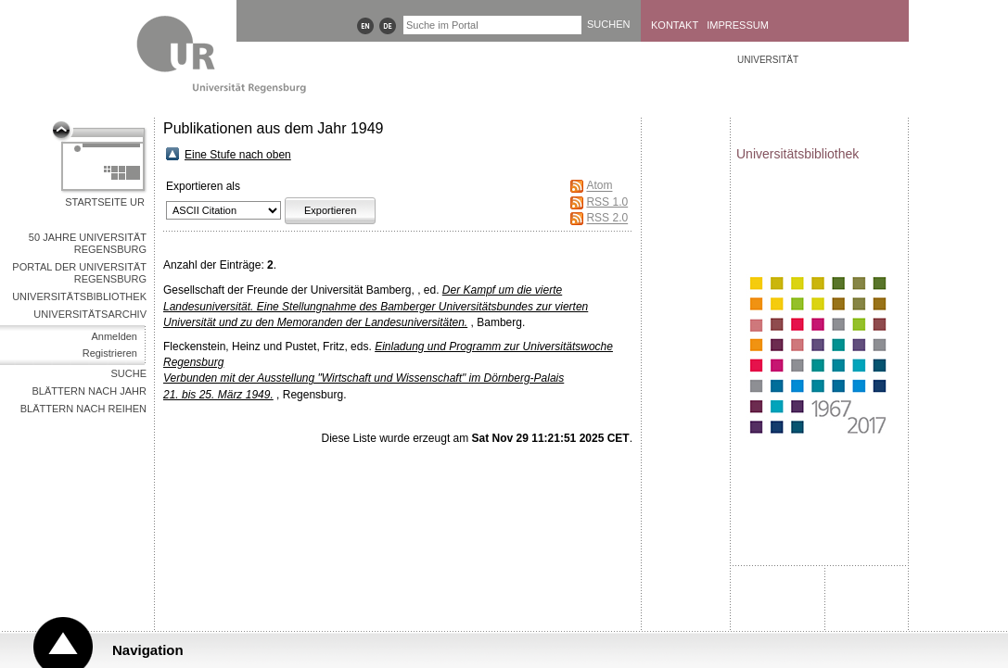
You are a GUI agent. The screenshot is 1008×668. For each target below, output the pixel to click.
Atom (599, 186)
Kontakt (674, 25)
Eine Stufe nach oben (238, 154)
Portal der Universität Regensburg (79, 272)
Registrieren (110, 353)
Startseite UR (105, 202)
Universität (767, 60)
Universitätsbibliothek (79, 296)
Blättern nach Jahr (89, 391)
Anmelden (114, 336)
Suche (128, 373)
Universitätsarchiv (90, 314)
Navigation (148, 650)
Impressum (738, 25)
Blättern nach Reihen (83, 408)
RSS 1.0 (607, 201)
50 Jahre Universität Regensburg (88, 243)
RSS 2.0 (607, 218)
